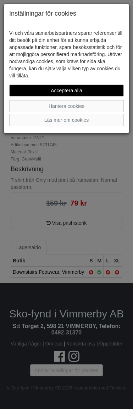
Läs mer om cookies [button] (66, 120)
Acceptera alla (66, 90)
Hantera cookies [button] (66, 106)
